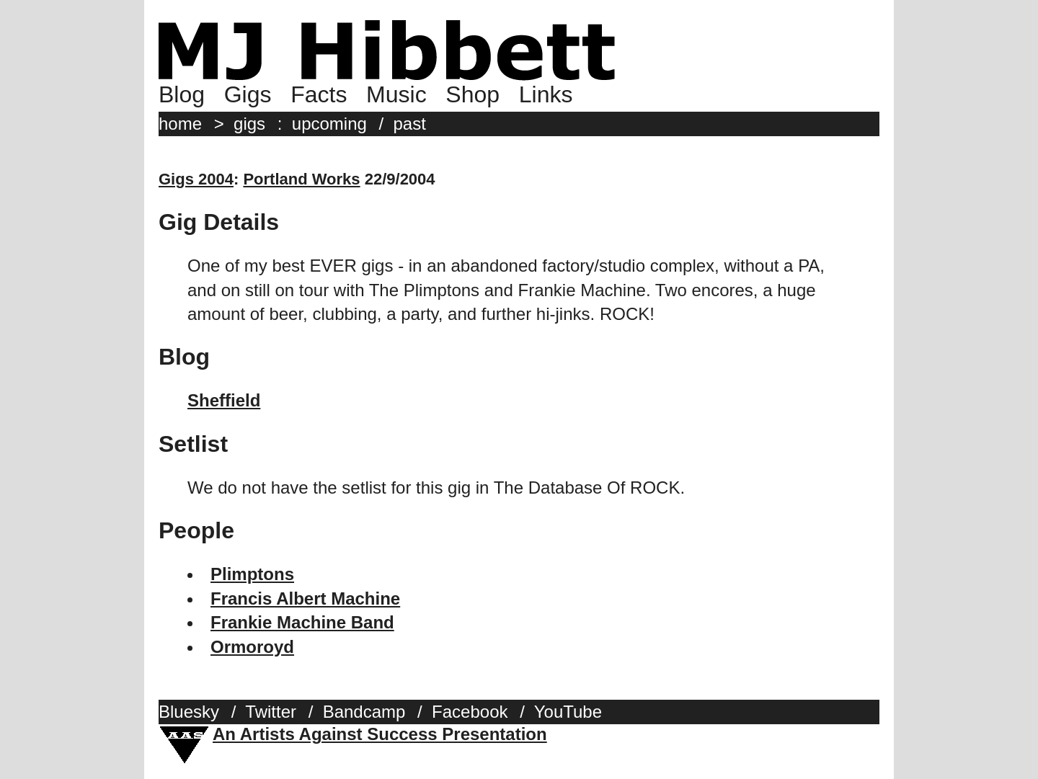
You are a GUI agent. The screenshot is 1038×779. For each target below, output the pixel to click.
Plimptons (252, 574)
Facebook (469, 711)
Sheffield (223, 400)
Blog (182, 94)
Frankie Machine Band (302, 622)
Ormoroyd (252, 646)
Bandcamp (364, 711)
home (180, 123)
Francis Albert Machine (305, 598)
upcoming (329, 123)
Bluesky (189, 711)
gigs (249, 123)
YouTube (568, 711)
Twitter (270, 711)
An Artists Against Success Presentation (380, 734)
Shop (472, 94)
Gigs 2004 (196, 179)
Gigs (248, 94)
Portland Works (301, 179)
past (410, 123)
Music (396, 94)
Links (546, 94)
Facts (318, 94)
